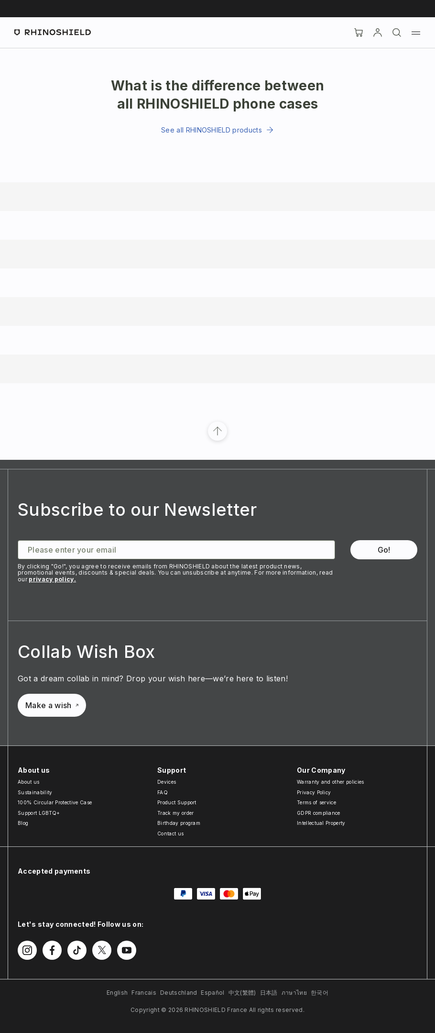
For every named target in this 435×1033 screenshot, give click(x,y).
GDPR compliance (318, 813)
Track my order (175, 813)
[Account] (377, 32)
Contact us (170, 833)
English (117, 992)
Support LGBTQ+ (39, 813)
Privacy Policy (314, 792)
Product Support (176, 802)
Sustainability (35, 792)
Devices (166, 782)
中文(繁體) (242, 992)
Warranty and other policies (330, 782)
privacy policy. (52, 579)
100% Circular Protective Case (55, 802)
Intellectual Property (321, 823)
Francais (143, 992)
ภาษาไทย (294, 992)
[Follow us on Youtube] (126, 950)
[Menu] (416, 32)
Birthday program (178, 823)
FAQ (162, 792)
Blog (23, 823)
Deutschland (178, 992)
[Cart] (358, 32)
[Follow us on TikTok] (77, 950)
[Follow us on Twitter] (101, 950)
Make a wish (51, 705)
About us (29, 782)
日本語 (269, 992)
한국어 (319, 992)
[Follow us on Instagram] (27, 950)
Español (212, 992)
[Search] (397, 32)
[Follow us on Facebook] (52, 950)
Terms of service (316, 802)
